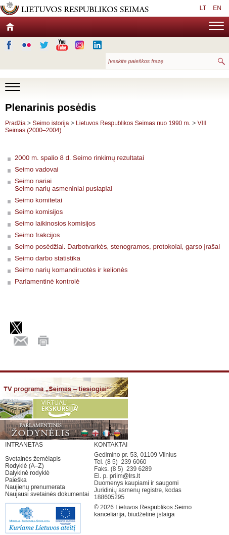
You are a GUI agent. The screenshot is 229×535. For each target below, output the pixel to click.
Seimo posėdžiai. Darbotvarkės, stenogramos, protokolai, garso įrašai (117, 246)
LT (203, 8)
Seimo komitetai (38, 200)
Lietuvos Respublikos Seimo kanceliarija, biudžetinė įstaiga (143, 511)
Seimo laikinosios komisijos (55, 223)
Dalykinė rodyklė (27, 472)
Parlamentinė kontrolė (47, 281)
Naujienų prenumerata (35, 487)
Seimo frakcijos (37, 235)
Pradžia (15, 123)
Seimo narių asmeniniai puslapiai (63, 188)
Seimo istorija (50, 123)
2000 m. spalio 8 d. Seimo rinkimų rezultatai (79, 158)
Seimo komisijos (39, 212)
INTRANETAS (24, 444)
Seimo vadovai (37, 169)
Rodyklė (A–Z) (24, 465)
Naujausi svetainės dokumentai (47, 494)
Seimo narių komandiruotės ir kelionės (71, 270)
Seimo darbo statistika (47, 258)
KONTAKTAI (110, 444)
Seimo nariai (33, 181)
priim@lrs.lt (125, 475)
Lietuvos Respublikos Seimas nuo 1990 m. (134, 123)
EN (217, 8)
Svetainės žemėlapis (33, 458)
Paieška (16, 480)
